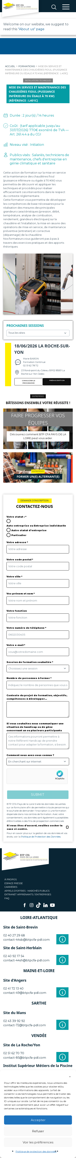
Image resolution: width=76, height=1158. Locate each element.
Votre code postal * (19, 559)
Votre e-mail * (15, 645)
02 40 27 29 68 (14, 935)
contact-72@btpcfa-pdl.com (24, 1025)
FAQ (6, 898)
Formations (26, 66)
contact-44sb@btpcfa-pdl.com (26, 939)
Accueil (10, 66)
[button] (70, 1075)
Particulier (18, 535)
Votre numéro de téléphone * (26, 627)
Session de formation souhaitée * (29, 662)
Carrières (10, 887)
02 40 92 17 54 (13, 956)
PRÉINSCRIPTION (57, 380)
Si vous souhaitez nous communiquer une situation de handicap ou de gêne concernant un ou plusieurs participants (35, 727)
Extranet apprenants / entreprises (27, 894)
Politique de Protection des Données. (41, 836)
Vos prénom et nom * (20, 593)
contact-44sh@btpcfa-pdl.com (26, 960)
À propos (10, 879)
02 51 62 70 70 (13, 1053)
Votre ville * (14, 576)
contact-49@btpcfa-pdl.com (24, 993)
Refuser (38, 1131)
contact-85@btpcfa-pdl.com (24, 1057)
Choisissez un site (38, 333)
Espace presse (13, 883)
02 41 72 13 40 (13, 988)
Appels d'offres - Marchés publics (26, 890)
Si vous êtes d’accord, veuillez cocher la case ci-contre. (34, 827)
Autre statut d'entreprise (29, 530)
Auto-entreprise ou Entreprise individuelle (36, 525)
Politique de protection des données (36, 1151)
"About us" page (31, 29)
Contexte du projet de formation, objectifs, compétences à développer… (36, 697)
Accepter (38, 1120)
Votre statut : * (16, 516)
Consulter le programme (28, 382)
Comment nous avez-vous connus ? (30, 755)
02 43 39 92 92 (14, 1021)
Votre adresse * (17, 542)
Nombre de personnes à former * (28, 678)
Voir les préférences (38, 1142)
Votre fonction (16, 610)
